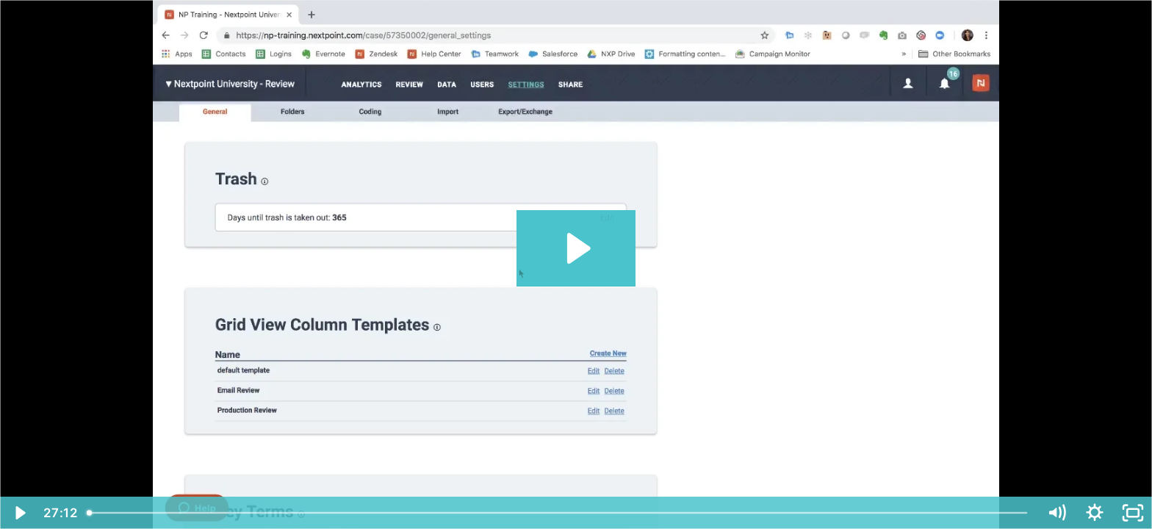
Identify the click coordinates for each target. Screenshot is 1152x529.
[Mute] (1056, 513)
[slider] (559, 513)
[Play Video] (19, 513)
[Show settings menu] (1095, 513)
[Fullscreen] (1133, 513)
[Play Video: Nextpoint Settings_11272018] (576, 248)
